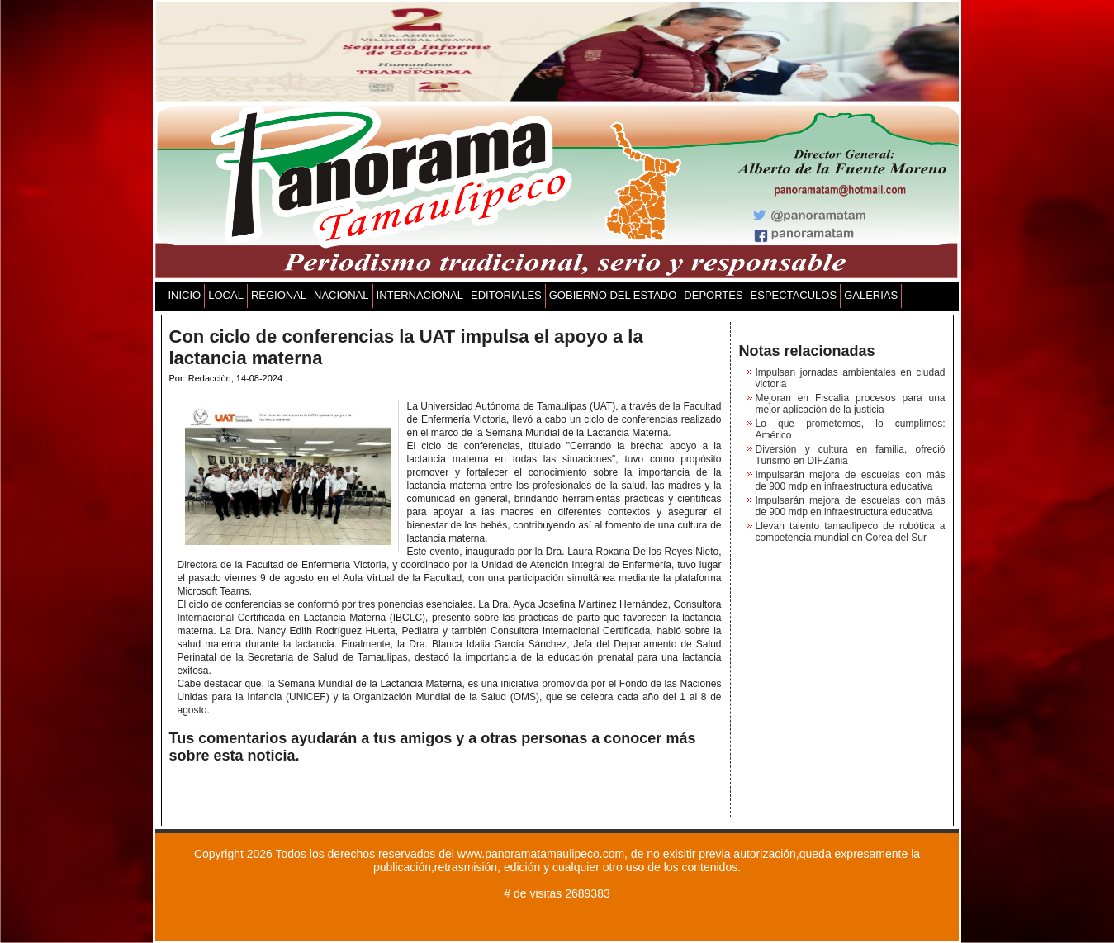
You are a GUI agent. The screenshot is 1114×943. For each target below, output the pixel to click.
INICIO (184, 295)
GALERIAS (871, 295)
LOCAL (226, 295)
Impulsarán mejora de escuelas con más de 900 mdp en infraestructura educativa (851, 480)
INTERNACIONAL (420, 295)
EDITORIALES (506, 295)
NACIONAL (341, 295)
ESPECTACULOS (794, 295)
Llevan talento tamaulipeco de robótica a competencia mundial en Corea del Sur (851, 531)
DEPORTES (713, 295)
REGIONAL (278, 295)
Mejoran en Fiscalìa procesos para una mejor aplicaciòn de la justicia (851, 403)
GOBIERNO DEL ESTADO (613, 295)
